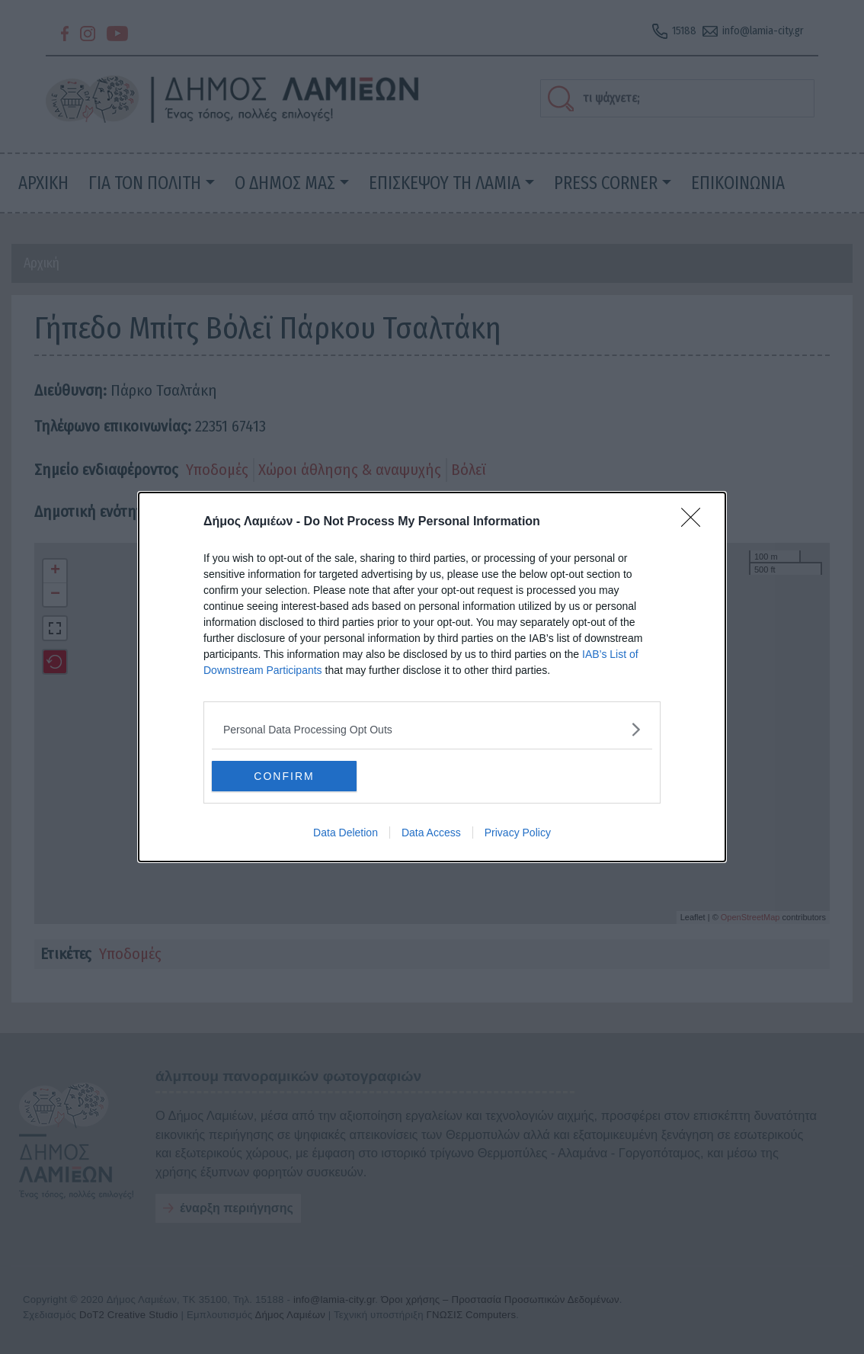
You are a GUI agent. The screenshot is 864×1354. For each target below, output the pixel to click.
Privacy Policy (518, 832)
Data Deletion (345, 832)
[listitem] (432, 729)
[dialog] (432, 677)
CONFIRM (284, 775)
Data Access (431, 832)
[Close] (695, 522)
